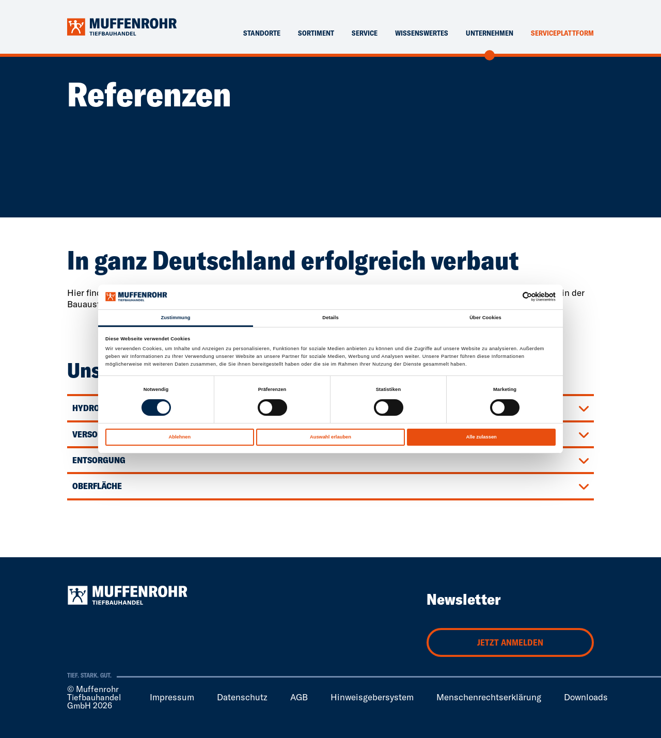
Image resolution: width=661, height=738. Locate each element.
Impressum (172, 697)
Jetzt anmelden (510, 642)
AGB (299, 697)
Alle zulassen (481, 436)
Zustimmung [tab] (175, 317)
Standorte (261, 33)
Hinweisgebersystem (372, 697)
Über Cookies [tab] (485, 317)
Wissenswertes (421, 33)
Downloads (586, 697)
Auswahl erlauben (330, 436)
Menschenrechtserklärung (488, 697)
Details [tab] (330, 317)
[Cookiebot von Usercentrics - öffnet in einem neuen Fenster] (510, 297)
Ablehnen (179, 436)
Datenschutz (242, 697)
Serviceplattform (562, 33)
